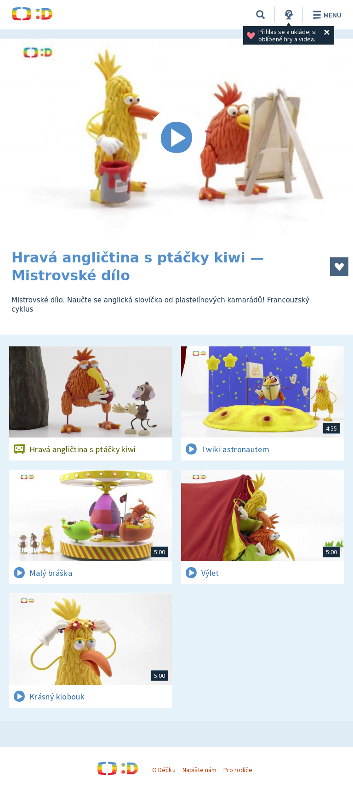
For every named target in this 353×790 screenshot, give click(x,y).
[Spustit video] (176, 138)
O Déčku (163, 770)
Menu (326, 15)
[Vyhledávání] (260, 14)
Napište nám (199, 770)
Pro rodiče (237, 770)
